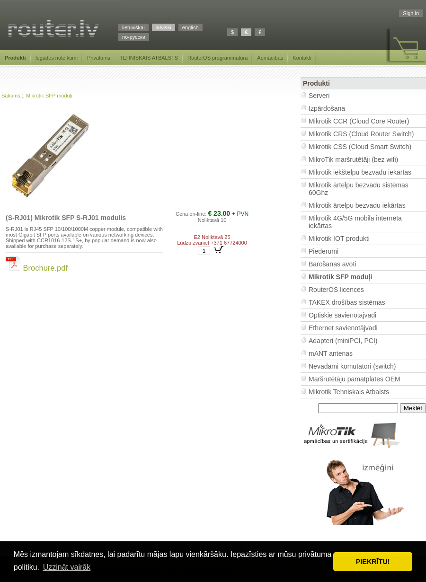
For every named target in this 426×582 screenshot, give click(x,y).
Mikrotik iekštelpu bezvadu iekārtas (360, 172)
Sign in (411, 13)
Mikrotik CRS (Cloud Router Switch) (361, 134)
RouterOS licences (336, 289)
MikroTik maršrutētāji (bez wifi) (353, 159)
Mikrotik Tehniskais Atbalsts (349, 392)
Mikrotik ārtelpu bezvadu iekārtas (357, 205)
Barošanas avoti (332, 264)
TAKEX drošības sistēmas (347, 302)
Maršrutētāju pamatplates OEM (354, 379)
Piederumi (323, 251)
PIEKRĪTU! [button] (373, 561)
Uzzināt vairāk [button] (66, 567)
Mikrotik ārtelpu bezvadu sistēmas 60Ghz (358, 188)
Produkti (15, 58)
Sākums (10, 95)
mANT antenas (331, 353)
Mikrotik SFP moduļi (49, 95)
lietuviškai (133, 27)
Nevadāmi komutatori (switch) (352, 366)
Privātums (98, 58)
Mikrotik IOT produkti (339, 238)
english (190, 27)
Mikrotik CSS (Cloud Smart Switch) (360, 146)
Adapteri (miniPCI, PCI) (343, 340)
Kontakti (302, 58)
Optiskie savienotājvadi (342, 315)
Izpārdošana (327, 108)
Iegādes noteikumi (57, 58)
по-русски (133, 37)
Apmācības (270, 58)
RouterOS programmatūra (217, 58)
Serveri (319, 95)
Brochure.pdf (37, 268)
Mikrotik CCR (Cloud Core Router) (359, 121)
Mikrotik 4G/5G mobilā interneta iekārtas (355, 221)
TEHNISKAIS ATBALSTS (149, 58)
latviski (163, 27)
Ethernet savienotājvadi (343, 328)
